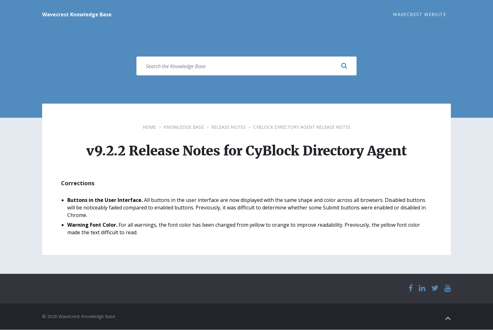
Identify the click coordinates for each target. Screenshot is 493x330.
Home (149, 127)
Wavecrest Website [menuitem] (419, 14)
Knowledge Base (183, 127)
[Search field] (246, 66)
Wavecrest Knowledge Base (77, 14)
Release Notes (228, 127)
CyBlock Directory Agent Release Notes (302, 127)
